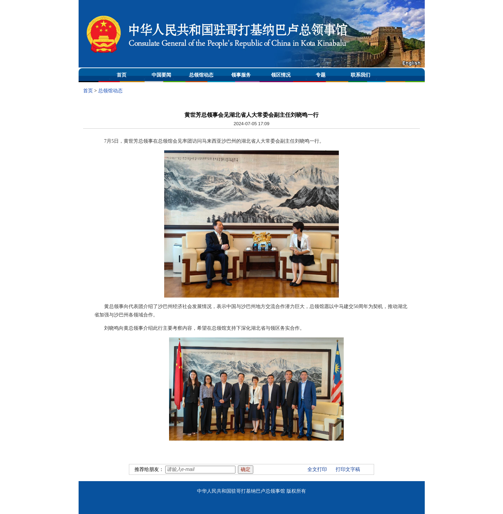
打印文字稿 (348, 469)
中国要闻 (161, 75)
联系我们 (360, 75)
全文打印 (317, 469)
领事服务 (241, 75)
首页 (121, 75)
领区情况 (281, 75)
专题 (321, 75)
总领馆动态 (201, 75)
